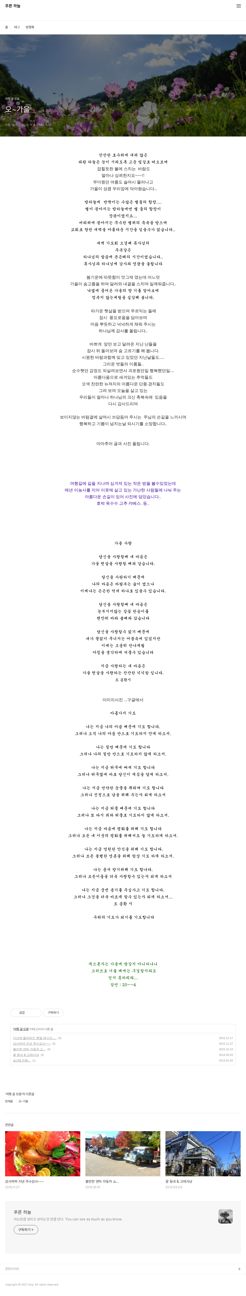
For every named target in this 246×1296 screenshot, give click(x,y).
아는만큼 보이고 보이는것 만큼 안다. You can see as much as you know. (68, 1219)
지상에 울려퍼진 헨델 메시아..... (35, 1038)
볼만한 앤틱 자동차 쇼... (29, 1049)
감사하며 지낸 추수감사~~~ (32, 1043)
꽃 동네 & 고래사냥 (26, 1055)
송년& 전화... (22, 1060)
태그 (17, 27)
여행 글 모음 (21, 1029)
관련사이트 (12, 1269)
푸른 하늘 (12, 6)
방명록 (30, 27)
